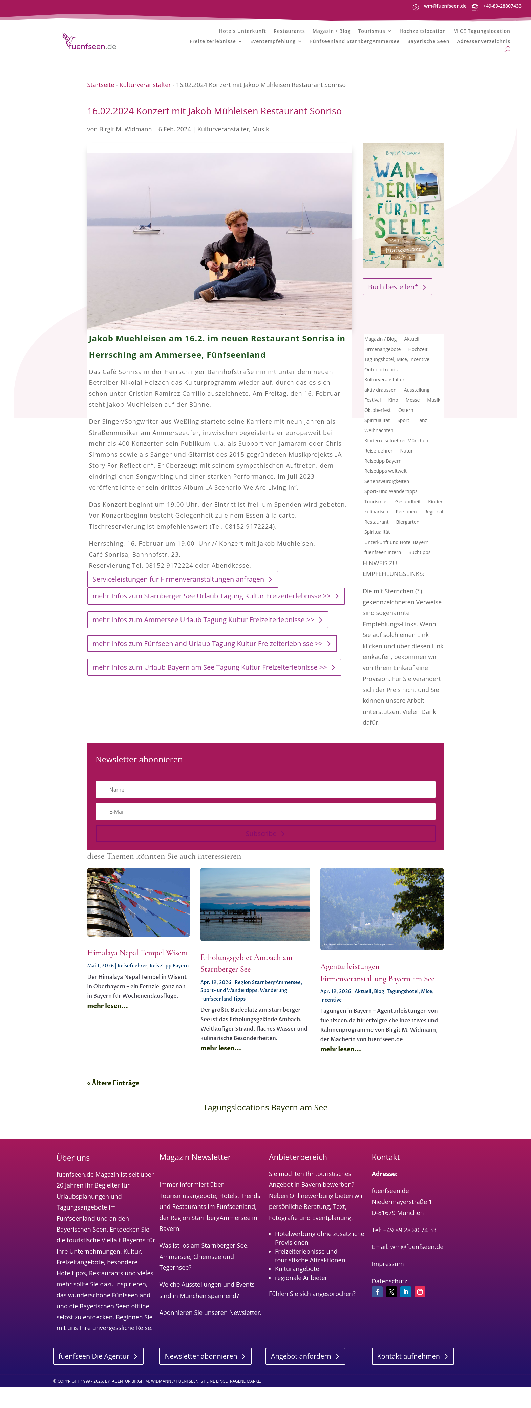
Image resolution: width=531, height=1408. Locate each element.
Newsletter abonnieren (201, 1381)
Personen (406, 537)
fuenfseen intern (382, 578)
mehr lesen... (107, 1031)
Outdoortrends (381, 395)
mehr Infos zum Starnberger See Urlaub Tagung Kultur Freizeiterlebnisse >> (212, 621)
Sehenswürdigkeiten (386, 507)
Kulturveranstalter (145, 110)
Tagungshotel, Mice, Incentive (396, 385)
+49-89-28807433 (502, 6)
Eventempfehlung (273, 44)
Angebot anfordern (301, 1381)
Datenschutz (389, 1306)
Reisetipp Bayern (383, 486)
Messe (413, 425)
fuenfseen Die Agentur (94, 1381)
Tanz (422, 446)
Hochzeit (417, 375)
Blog (379, 1017)
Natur (406, 476)
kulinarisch (376, 537)
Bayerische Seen (428, 44)
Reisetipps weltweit (385, 497)
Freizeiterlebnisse (213, 44)
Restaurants (289, 34)
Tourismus (371, 34)
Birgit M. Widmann (125, 155)
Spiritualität (377, 446)
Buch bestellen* (393, 312)
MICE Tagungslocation (481, 34)
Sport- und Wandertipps (391, 517)
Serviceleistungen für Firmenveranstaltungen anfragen (178, 604)
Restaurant (376, 547)
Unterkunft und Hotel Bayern (396, 568)
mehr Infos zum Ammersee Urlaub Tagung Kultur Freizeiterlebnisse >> (203, 645)
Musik (260, 155)
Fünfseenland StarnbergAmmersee (355, 44)
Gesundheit (408, 527)
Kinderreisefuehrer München (396, 466)
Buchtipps (419, 578)
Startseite (100, 110)
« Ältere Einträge (113, 1109)
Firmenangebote (382, 375)
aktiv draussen (380, 415)
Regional (433, 537)
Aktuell (411, 364)
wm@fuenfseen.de (445, 6)
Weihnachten (379, 456)
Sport (403, 446)
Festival (372, 425)
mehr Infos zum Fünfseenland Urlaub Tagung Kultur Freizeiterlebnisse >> (208, 669)
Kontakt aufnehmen (408, 1381)
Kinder (435, 527)
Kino (393, 425)
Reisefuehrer (378, 476)
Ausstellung (416, 415)
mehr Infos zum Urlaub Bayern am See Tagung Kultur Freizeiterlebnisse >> (210, 692)
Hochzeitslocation (423, 34)
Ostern (405, 436)
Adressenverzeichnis (483, 44)
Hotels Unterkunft (242, 34)
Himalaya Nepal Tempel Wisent (138, 978)
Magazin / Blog (332, 34)
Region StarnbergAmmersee (268, 1008)
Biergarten (408, 547)
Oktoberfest (377, 436)
